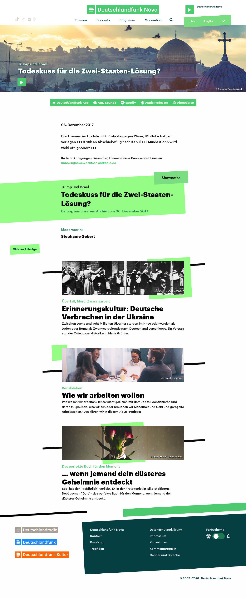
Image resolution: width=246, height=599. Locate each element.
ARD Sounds (104, 102)
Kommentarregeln (163, 548)
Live (192, 21)
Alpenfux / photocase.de (230, 89)
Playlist (208, 21)
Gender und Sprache (165, 555)
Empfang (96, 542)
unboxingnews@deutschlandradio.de (88, 163)
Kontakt (96, 536)
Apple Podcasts (154, 102)
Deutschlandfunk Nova (107, 529)
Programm (127, 20)
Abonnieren (183, 102)
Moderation (153, 20)
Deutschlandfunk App (70, 102)
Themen (81, 20)
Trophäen (97, 548)
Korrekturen (158, 542)
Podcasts (103, 20)
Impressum (158, 536)
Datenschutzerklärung (166, 529)
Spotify (128, 102)
